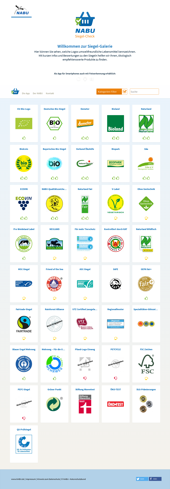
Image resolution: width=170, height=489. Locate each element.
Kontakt (50, 93)
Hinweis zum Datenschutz (48, 479)
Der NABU (38, 93)
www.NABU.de (17, 479)
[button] (142, 479)
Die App (26, 93)
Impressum (31, 479)
